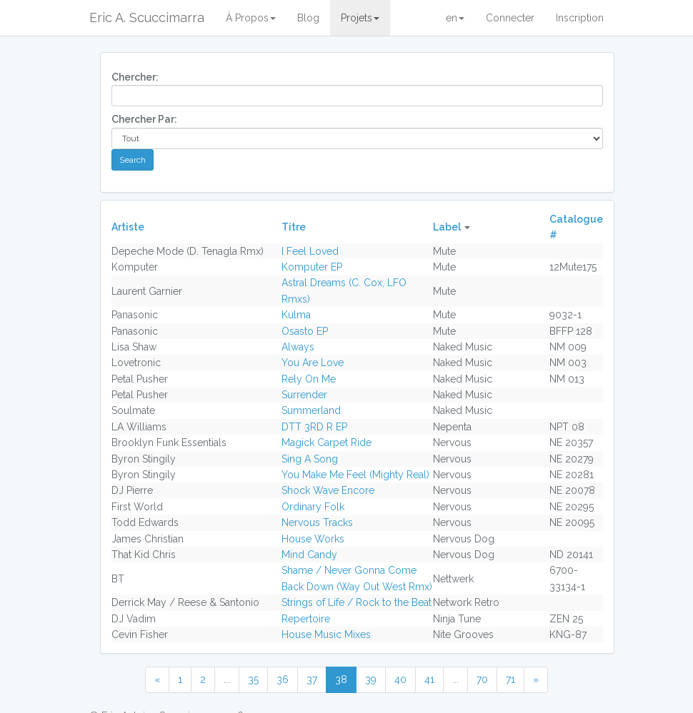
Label (447, 227)
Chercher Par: (144, 119)
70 (482, 679)
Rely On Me (308, 379)
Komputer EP (311, 267)
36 (282, 679)
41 (429, 679)
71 (510, 679)
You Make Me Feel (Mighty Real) (355, 474)
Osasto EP (304, 331)
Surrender (304, 394)
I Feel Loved (310, 251)
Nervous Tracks (317, 522)
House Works (312, 539)
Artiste (127, 227)
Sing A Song (309, 459)
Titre (293, 227)
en (455, 18)
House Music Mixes (326, 634)
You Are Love (312, 362)
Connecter (510, 18)
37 (311, 679)
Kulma (296, 314)
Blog (308, 18)
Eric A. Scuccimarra (146, 17)
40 (400, 679)
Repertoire (305, 618)
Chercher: (135, 77)
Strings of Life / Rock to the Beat (356, 602)
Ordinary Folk (312, 506)
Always (297, 347)
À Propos (251, 18)
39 (371, 679)
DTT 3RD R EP (314, 427)
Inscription (580, 18)
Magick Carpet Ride (326, 442)
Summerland (311, 410)
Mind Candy (309, 554)
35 (253, 679)
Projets (360, 18)
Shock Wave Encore (327, 490)
